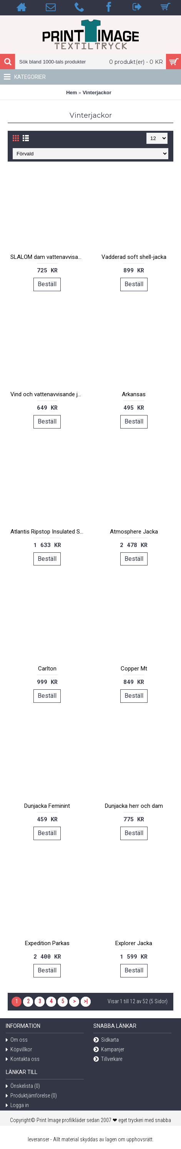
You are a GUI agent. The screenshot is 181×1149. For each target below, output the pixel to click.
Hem (71, 92)
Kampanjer (108, 1050)
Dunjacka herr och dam (134, 805)
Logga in (17, 1105)
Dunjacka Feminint (47, 805)
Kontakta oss (23, 1059)
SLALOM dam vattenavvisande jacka (48, 256)
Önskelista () (23, 1086)
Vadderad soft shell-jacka (133, 256)
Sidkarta (106, 1040)
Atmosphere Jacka (134, 531)
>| (86, 1001)
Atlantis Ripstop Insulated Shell (48, 531)
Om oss (17, 1040)
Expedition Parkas (47, 943)
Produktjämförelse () (31, 1096)
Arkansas (134, 394)
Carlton (47, 668)
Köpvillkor (19, 1050)
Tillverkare (107, 1059)
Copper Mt (134, 668)
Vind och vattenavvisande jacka (48, 394)
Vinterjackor (97, 92)
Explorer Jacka (133, 943)
